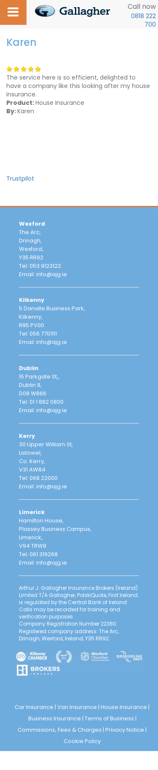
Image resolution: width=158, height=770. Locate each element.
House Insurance (124, 707)
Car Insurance (34, 707)
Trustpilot (20, 178)
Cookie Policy (82, 741)
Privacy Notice (124, 730)
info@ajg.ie (51, 274)
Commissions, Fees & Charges (60, 730)
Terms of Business (109, 718)
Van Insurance (77, 707)
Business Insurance (54, 718)
